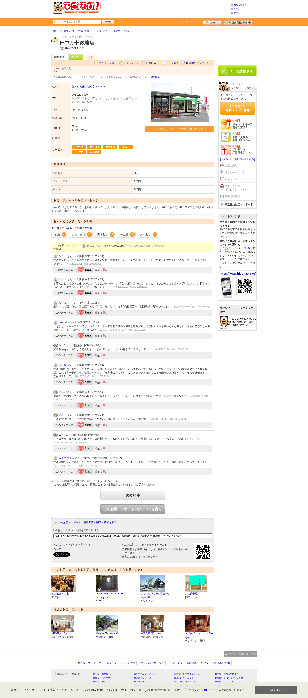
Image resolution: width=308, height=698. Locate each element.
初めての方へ (240, 4)
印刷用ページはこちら (199, 62)
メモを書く (172, 62)
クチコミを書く (108, 62)
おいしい (149, 234)
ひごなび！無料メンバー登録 (237, 108)
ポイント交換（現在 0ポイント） (236, 187)
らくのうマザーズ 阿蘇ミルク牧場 (154, 595)
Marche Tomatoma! (107, 633)
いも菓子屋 (191, 593)
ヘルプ (237, 8)
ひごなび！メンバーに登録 (234, 248)
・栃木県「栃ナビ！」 (101, 674)
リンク (171, 662)
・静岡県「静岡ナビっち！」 (186, 674)
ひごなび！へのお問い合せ (215, 662)
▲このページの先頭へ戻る (240, 653)
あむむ (63, 391)
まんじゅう (82, 234)
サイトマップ (96, 662)
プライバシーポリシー (151, 662)
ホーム (237, 13)
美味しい (106, 234)
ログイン (212, 22)
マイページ (231, 179)
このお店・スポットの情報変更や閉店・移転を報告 (87, 522)
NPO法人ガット (60, 633)
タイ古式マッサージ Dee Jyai (199, 635)
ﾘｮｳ (61, 345)
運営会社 (191, 662)
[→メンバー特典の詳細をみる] (237, 159)
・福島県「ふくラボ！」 (102, 678)
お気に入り (152, 62)
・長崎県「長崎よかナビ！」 (227, 674)
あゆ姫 (63, 365)
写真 (90, 57)
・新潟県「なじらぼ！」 (143, 678)
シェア (57, 549)
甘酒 (60, 234)
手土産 (127, 234)
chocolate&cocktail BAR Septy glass (109, 595)
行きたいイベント (235, 172)
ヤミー (63, 279)
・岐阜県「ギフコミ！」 (184, 678)
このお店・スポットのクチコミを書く (133, 509)
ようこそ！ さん (190, 21)
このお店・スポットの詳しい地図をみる (180, 128)
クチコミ (76, 57)
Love (61, 322)
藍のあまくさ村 (60, 593)
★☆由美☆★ (66, 457)
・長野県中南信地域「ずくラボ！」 (230, 678)
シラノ (63, 256)
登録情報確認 (232, 196)
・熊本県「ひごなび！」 (143, 674)
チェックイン (131, 62)
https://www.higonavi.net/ (237, 273)
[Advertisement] (166, 8)
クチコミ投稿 (127, 662)
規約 (180, 662)
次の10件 (133, 495)
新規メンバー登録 (238, 22)
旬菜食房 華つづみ (150, 633)
